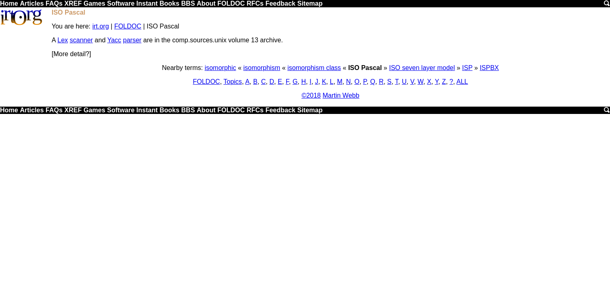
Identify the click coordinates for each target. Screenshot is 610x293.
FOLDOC (231, 3)
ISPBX (489, 67)
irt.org (100, 26)
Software (121, 3)
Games (94, 3)
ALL (462, 81)
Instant (146, 3)
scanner (81, 40)
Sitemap (309, 3)
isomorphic (220, 67)
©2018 (310, 95)
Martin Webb (340, 95)
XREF (73, 3)
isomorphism (261, 67)
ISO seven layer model (422, 67)
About (206, 3)
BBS (188, 3)
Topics (233, 81)
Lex (62, 40)
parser (132, 40)
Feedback (281, 3)
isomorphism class (314, 67)
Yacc (114, 40)
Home (9, 3)
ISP (467, 67)
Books (169, 3)
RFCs (255, 3)
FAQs (54, 3)
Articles (32, 3)
